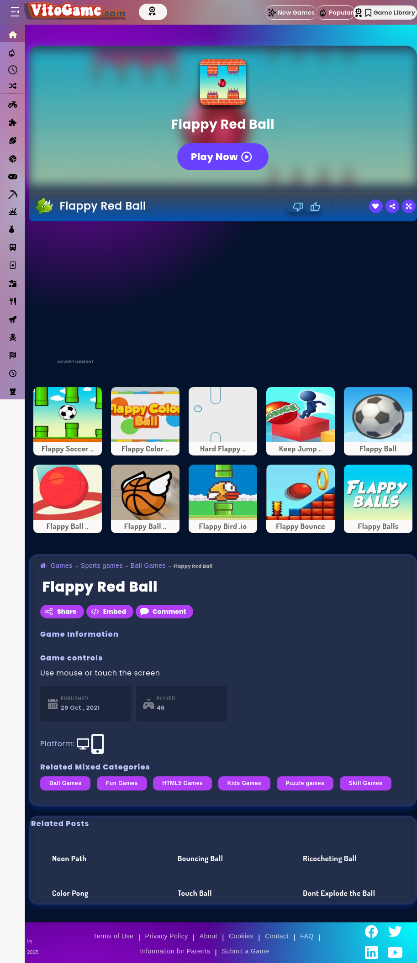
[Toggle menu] (14, 12)
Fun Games (122, 783)
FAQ (307, 936)
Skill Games (366, 783)
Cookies (241, 936)
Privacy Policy (166, 936)
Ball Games (148, 565)
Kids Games (244, 783)
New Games (291, 12)
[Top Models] (153, 10)
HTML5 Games (182, 783)
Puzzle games (305, 783)
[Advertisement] (221, 290)
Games (61, 565)
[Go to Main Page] (75, 12)
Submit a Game (245, 951)
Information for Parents (175, 951)
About (208, 936)
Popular (335, 13)
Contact (277, 936)
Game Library (390, 12)
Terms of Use (113, 936)
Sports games (102, 565)
